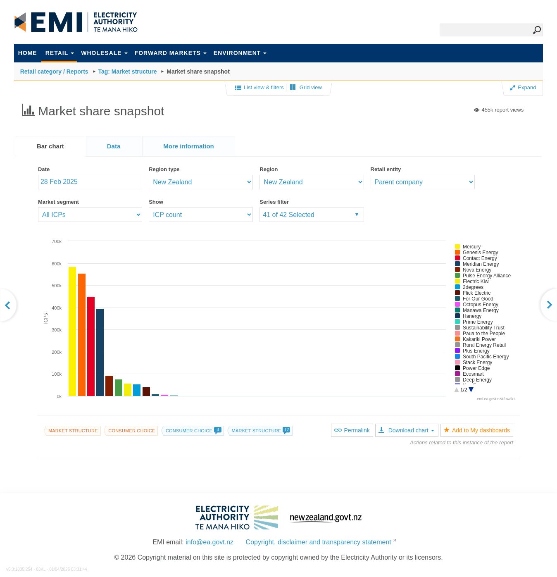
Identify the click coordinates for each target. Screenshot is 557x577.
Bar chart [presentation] (50, 146)
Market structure (73, 430)
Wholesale (104, 53)
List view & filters (259, 88)
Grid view (306, 87)
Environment (240, 53)
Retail (59, 53)
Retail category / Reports (54, 71)
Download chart (406, 430)
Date (44, 169)
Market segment (58, 202)
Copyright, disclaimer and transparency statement (318, 542)
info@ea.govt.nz (209, 542)
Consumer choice (131, 430)
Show (156, 202)
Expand (523, 87)
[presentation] (189, 146)
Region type (164, 169)
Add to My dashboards (477, 430)
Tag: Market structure (127, 71)
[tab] (50, 146)
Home (27, 53)
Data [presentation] (114, 146)
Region (268, 169)
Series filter (274, 202)
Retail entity (386, 169)
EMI (76, 22)
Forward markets (171, 53)
